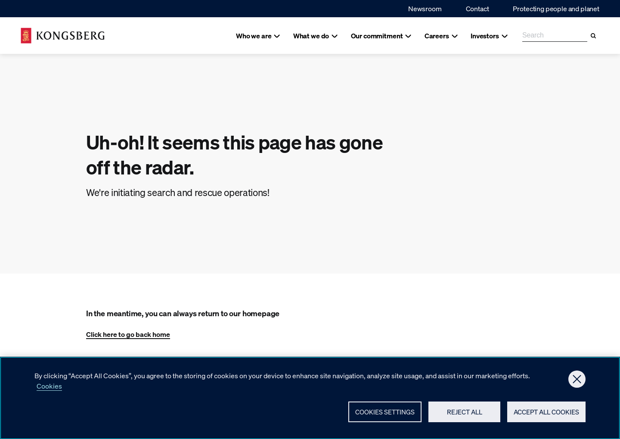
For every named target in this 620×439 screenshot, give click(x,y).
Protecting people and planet (556, 8)
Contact (477, 8)
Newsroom (425, 8)
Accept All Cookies (546, 415)
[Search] (593, 36)
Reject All (464, 415)
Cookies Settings (385, 415)
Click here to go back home (128, 334)
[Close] (577, 383)
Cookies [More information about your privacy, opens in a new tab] (49, 389)
